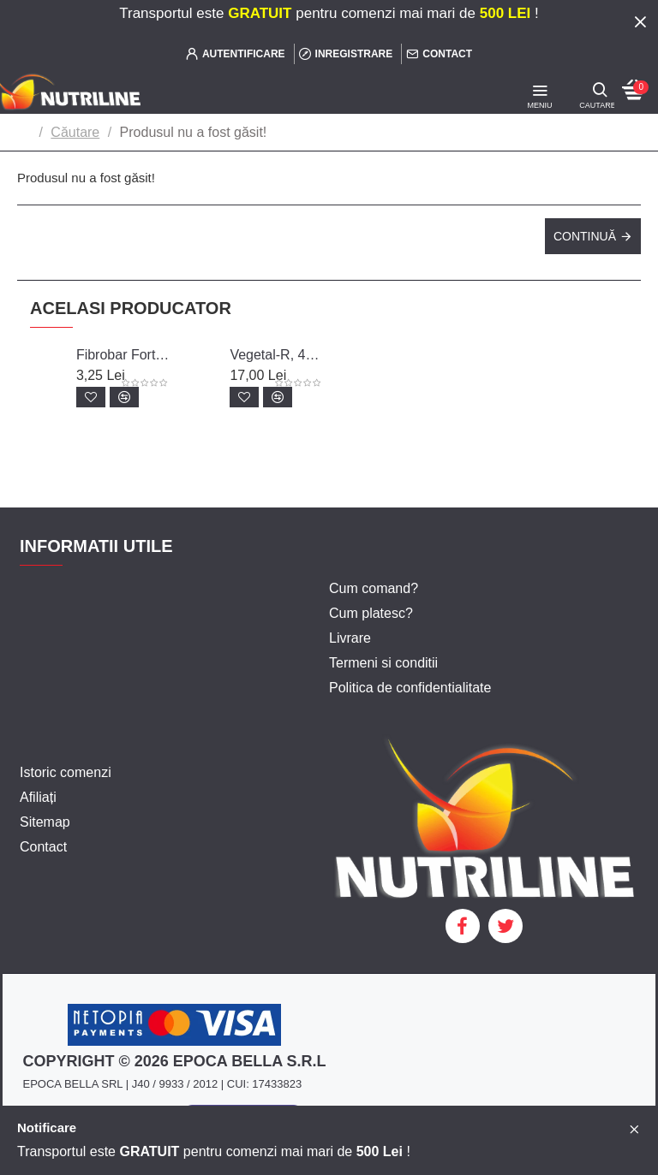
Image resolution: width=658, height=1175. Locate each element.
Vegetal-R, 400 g (276, 354)
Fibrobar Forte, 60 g (123, 354)
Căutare (75, 132)
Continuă (584, 236)
